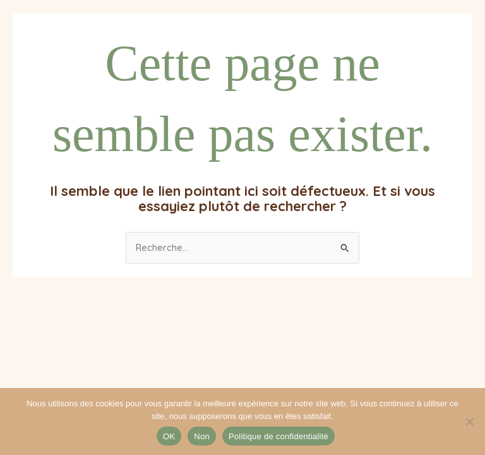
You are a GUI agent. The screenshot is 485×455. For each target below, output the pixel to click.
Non (202, 436)
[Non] (469, 421)
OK (169, 436)
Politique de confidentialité (278, 436)
